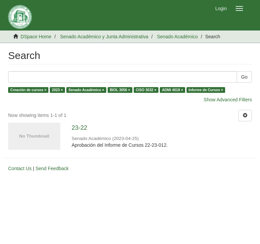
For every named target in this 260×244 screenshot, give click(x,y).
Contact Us (19, 168)
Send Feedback (52, 168)
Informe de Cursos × (206, 90)
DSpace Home (36, 36)
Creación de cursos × (28, 90)
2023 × (57, 90)
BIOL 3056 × (120, 90)
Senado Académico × (86, 90)
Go (244, 77)
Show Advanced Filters (228, 99)
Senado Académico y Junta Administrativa (104, 36)
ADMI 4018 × (172, 90)
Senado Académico (177, 36)
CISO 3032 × (146, 90)
